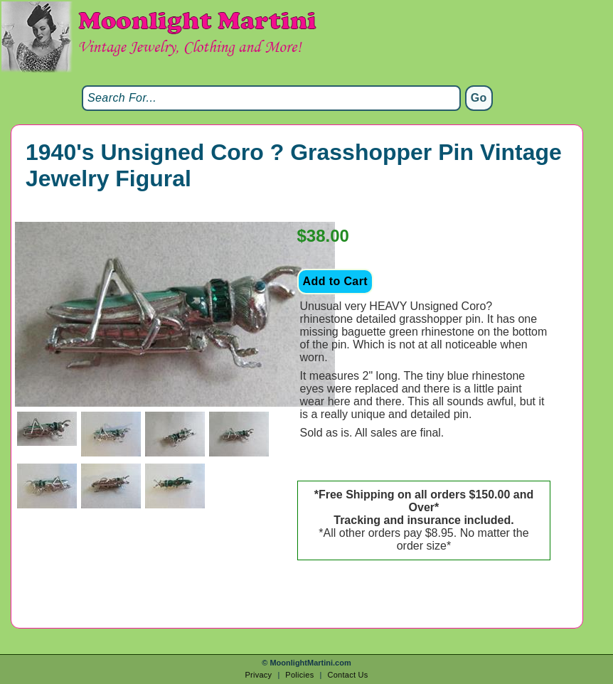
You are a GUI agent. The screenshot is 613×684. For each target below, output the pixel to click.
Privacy (258, 674)
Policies (299, 674)
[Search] (271, 98)
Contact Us (347, 674)
